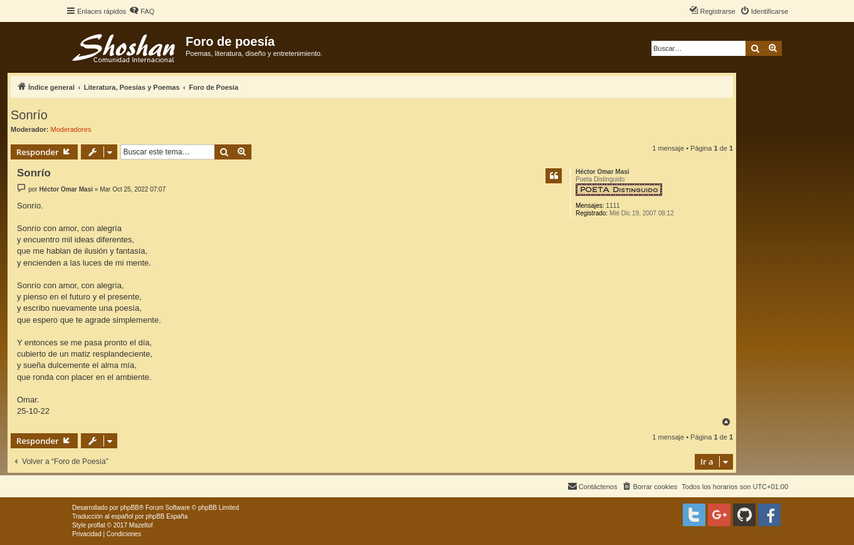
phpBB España (166, 516)
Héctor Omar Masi (603, 171)
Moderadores (71, 129)
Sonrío (29, 115)
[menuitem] (141, 11)
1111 (612, 205)
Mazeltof (141, 525)
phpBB (129, 507)
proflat (96, 525)
